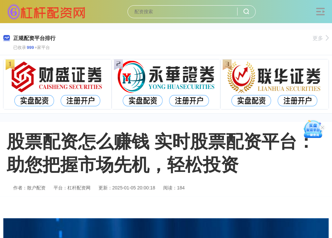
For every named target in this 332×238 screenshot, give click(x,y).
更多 (321, 38)
